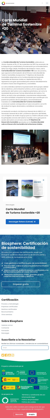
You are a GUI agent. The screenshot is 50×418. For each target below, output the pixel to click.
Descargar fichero (22, 221)
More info (19, 414)
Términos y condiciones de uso (33, 395)
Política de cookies (29, 402)
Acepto (32, 414)
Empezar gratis (21, 284)
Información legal (28, 397)
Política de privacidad (30, 400)
